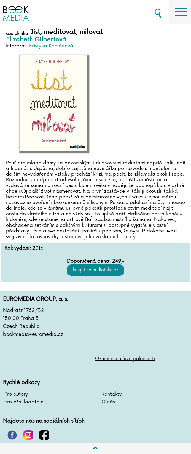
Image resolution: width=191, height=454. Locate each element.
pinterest (12, 435)
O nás (108, 402)
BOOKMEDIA (35, 12)
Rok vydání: (17, 248)
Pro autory (16, 394)
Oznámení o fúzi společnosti (125, 359)
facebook (44, 435)
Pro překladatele (24, 402)
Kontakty (111, 394)
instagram (28, 435)
